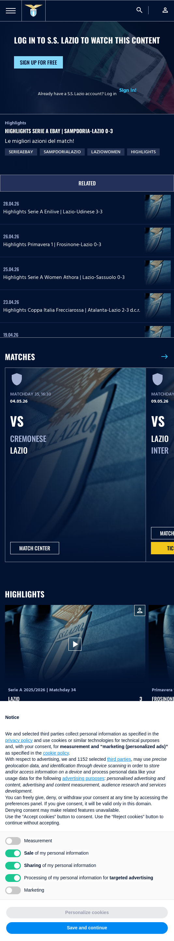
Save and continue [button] (87, 927)
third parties (119, 759)
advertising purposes (83, 778)
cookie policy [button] (56, 753)
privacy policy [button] (19, 740)
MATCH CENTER (34, 548)
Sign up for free (38, 62)
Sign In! (128, 90)
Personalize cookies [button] (87, 912)
